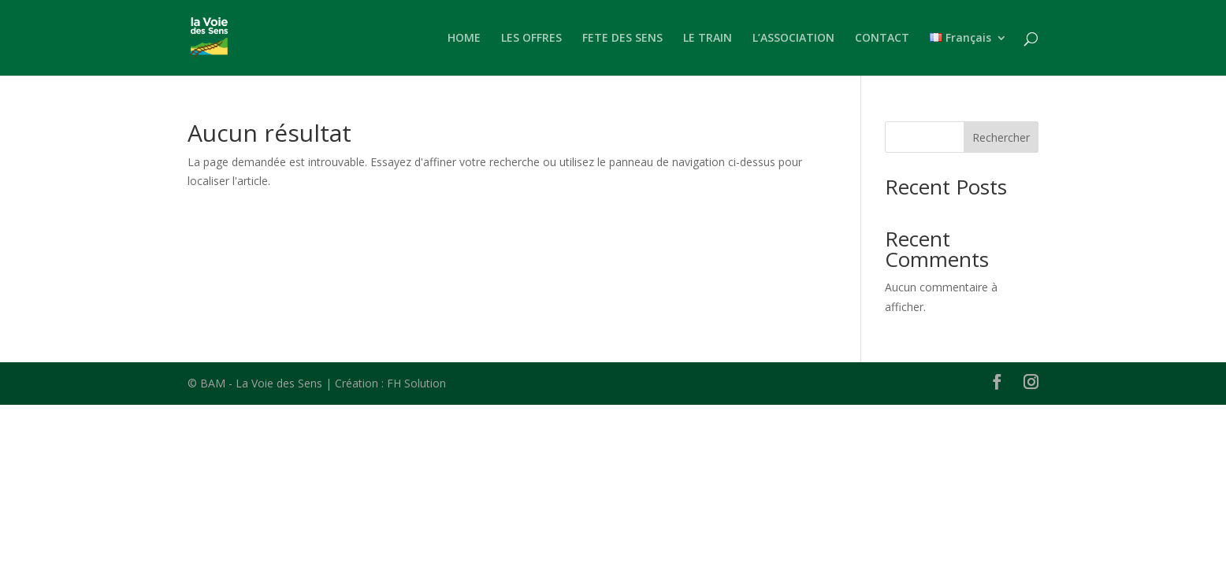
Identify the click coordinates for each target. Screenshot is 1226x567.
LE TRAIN (707, 38)
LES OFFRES (531, 38)
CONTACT (882, 38)
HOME (464, 38)
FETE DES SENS (622, 38)
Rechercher (1001, 137)
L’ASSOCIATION (793, 38)
